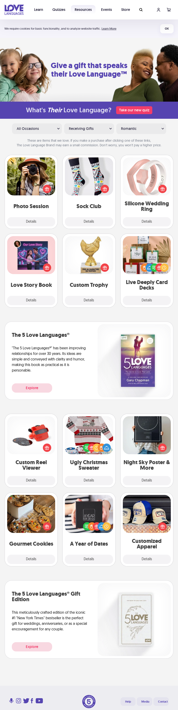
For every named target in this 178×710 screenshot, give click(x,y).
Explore (32, 387)
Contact (163, 702)
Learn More (109, 29)
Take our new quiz (134, 110)
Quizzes (58, 9)
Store (125, 9)
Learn (38, 9)
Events (106, 9)
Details (31, 222)
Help (128, 702)
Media (145, 702)
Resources (83, 9)
